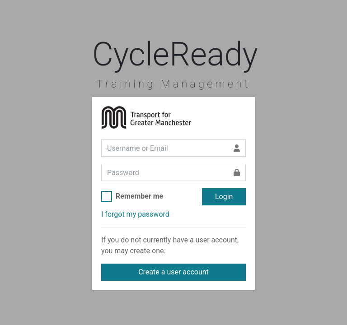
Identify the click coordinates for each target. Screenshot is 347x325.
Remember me (139, 196)
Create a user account (173, 272)
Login (224, 196)
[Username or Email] (165, 148)
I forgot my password (135, 214)
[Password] (165, 172)
